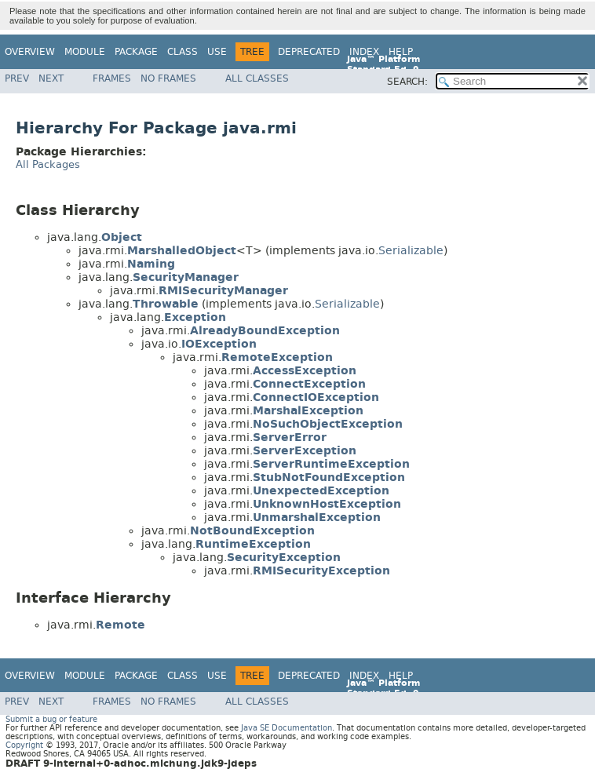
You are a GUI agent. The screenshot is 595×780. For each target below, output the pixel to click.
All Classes (257, 78)
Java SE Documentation (286, 728)
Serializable (411, 250)
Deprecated (309, 51)
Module (84, 51)
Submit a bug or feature (51, 719)
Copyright (24, 745)
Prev (17, 78)
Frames (112, 78)
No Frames (168, 78)
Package (136, 51)
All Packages (48, 164)
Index (364, 51)
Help (401, 51)
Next (51, 78)
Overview (30, 51)
